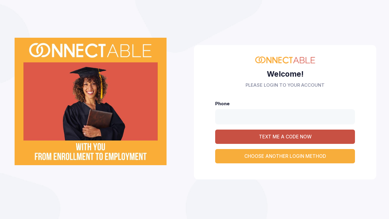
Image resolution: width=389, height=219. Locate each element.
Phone (222, 103)
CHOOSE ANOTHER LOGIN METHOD (285, 156)
